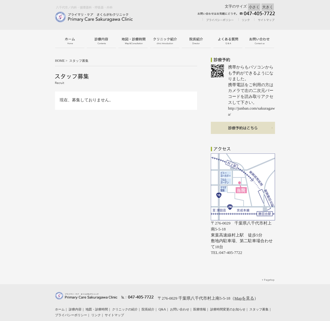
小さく (254, 7)
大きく (267, 7)
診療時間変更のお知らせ (227, 309)
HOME (60, 60)
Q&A (162, 309)
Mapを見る (244, 298)
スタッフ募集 (259, 309)
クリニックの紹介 (125, 309)
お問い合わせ (179, 309)
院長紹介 (148, 309)
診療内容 (75, 309)
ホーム (60, 309)
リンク (96, 315)
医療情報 (199, 309)
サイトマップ (114, 315)
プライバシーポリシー (71, 315)
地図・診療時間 (96, 309)
